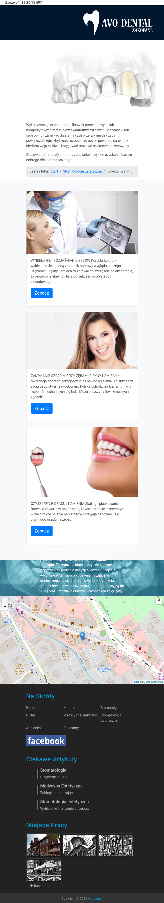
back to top (40, 886)
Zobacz (42, 293)
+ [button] (5, 601)
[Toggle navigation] (10, 22)
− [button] (5, 606)
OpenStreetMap (154, 681)
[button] (159, 601)
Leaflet (137, 681)
